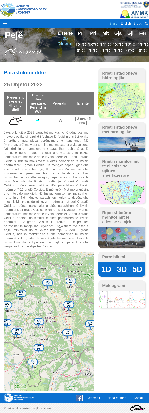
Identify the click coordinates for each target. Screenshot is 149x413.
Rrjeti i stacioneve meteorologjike (119, 129)
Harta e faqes (116, 397)
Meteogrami (113, 285)
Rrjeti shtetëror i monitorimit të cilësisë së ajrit (118, 217)
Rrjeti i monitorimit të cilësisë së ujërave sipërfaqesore (120, 168)
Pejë (14, 35)
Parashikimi (113, 257)
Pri (81, 33)
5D (137, 269)
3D (122, 269)
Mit (105, 33)
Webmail (94, 397)
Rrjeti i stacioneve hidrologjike (119, 75)
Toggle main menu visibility (5, 22)
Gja (117, 33)
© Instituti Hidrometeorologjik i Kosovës (27, 408)
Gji (130, 33)
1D (106, 269)
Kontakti (139, 397)
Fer (142, 33)
